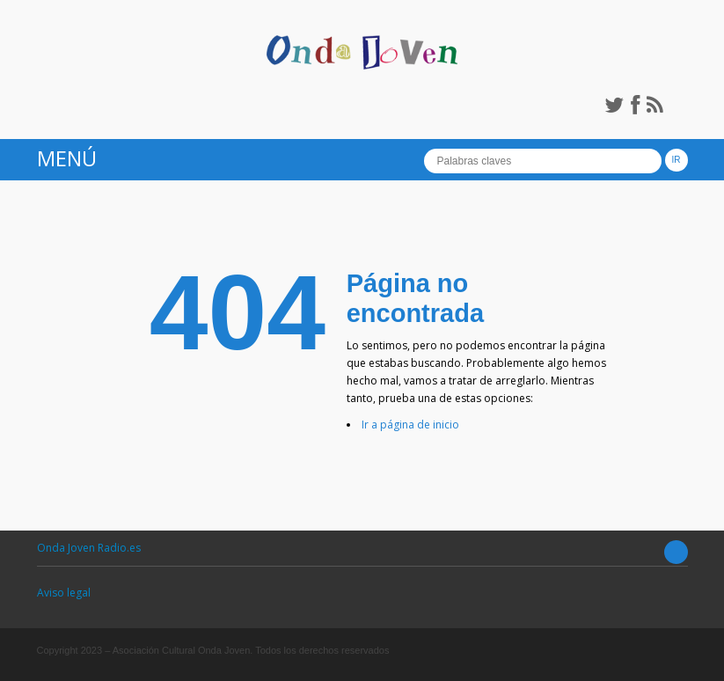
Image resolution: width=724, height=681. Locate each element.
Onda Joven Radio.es (89, 547)
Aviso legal (64, 592)
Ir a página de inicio (410, 424)
